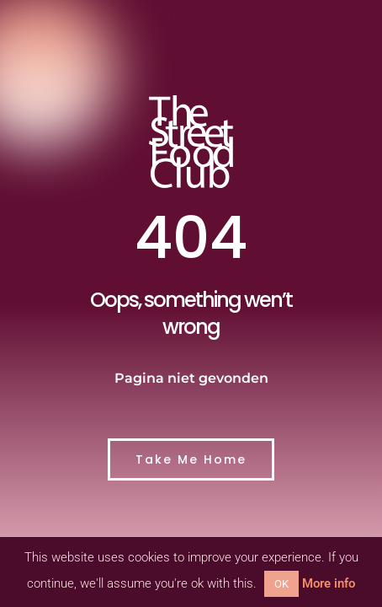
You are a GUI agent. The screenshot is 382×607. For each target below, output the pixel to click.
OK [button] (281, 583)
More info (328, 583)
